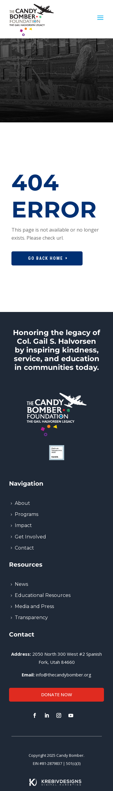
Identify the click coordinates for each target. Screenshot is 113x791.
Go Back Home (45, 258)
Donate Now (56, 694)
